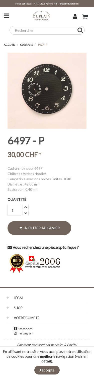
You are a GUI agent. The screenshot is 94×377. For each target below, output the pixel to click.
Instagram (26, 333)
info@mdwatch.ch (69, 3)
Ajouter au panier (39, 228)
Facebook (25, 328)
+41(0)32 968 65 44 (45, 3)
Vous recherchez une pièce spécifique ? (43, 247)
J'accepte (47, 370)
